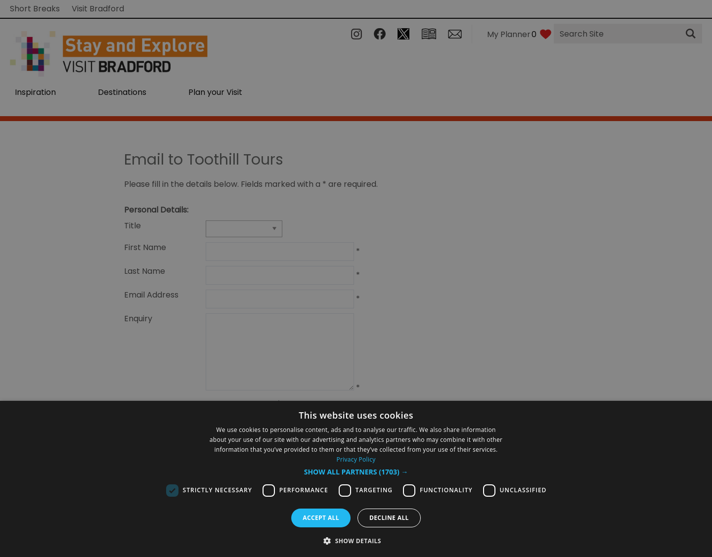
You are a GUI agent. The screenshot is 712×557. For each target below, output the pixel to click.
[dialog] (356, 479)
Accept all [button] (321, 518)
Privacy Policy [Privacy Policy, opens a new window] (355, 459)
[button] (356, 472)
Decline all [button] (389, 518)
